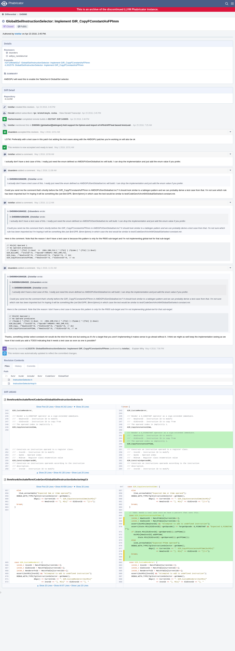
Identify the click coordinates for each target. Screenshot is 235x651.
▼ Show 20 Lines (81, 407)
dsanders (13, 52)
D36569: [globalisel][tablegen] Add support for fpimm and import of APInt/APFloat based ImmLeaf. (81, 125)
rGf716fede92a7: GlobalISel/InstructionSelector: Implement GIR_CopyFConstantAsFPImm (47, 62)
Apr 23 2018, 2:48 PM (79, 119)
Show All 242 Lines (63, 407)
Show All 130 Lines (62, 473)
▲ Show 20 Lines (44, 473)
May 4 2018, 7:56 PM (154, 348)
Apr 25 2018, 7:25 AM (142, 125)
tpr (35, 113)
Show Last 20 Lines (80, 473)
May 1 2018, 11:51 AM (46, 268)
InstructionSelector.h (22, 380)
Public (24, 26)
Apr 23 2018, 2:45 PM (45, 107)
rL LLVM (9, 99)
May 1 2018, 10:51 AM (50, 132)
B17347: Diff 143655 (58, 119)
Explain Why (138, 348)
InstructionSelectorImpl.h (24, 383)
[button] (232, 3)
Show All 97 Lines (62, 585)
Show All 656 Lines (63, 487)
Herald (11, 113)
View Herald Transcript (70, 113)
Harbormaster (15, 119)
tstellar (18, 34)
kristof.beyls (44, 113)
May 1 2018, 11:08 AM (46, 170)
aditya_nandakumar (18, 56)
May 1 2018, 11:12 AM (44, 203)
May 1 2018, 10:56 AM (44, 154)
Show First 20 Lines (45, 407)
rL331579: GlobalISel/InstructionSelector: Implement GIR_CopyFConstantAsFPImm (44, 65)
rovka (54, 113)
